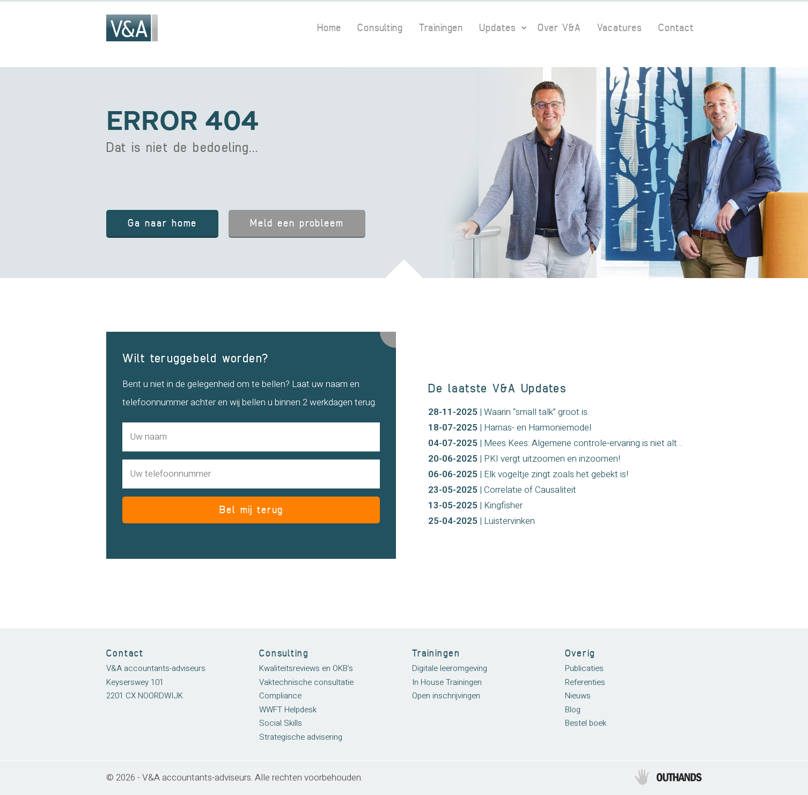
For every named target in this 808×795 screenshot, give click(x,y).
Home (329, 27)
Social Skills (280, 723)
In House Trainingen (447, 682)
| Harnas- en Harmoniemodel (509, 427)
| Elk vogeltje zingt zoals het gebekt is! (528, 474)
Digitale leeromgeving (449, 668)
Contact (676, 27)
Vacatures (619, 27)
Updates (497, 27)
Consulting (380, 27)
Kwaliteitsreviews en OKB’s (306, 668)
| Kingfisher (475, 505)
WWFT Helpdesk (288, 710)
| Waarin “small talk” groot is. (508, 412)
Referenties (585, 682)
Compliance (280, 696)
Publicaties (584, 668)
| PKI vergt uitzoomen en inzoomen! (524, 458)
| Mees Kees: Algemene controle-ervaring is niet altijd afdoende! (577, 443)
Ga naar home (162, 223)
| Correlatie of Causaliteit (502, 490)
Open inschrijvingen (446, 696)
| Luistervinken (481, 521)
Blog (573, 710)
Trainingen (441, 27)
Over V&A (559, 27)
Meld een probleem (297, 223)
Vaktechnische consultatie (306, 682)
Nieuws (578, 696)
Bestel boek (585, 723)
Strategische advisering (300, 737)
